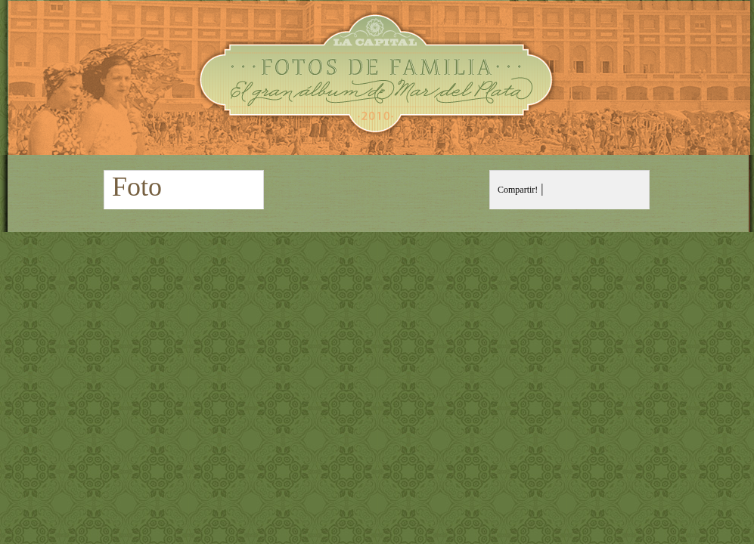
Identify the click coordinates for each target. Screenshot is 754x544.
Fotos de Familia (377, 77)
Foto (137, 187)
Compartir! (518, 189)
